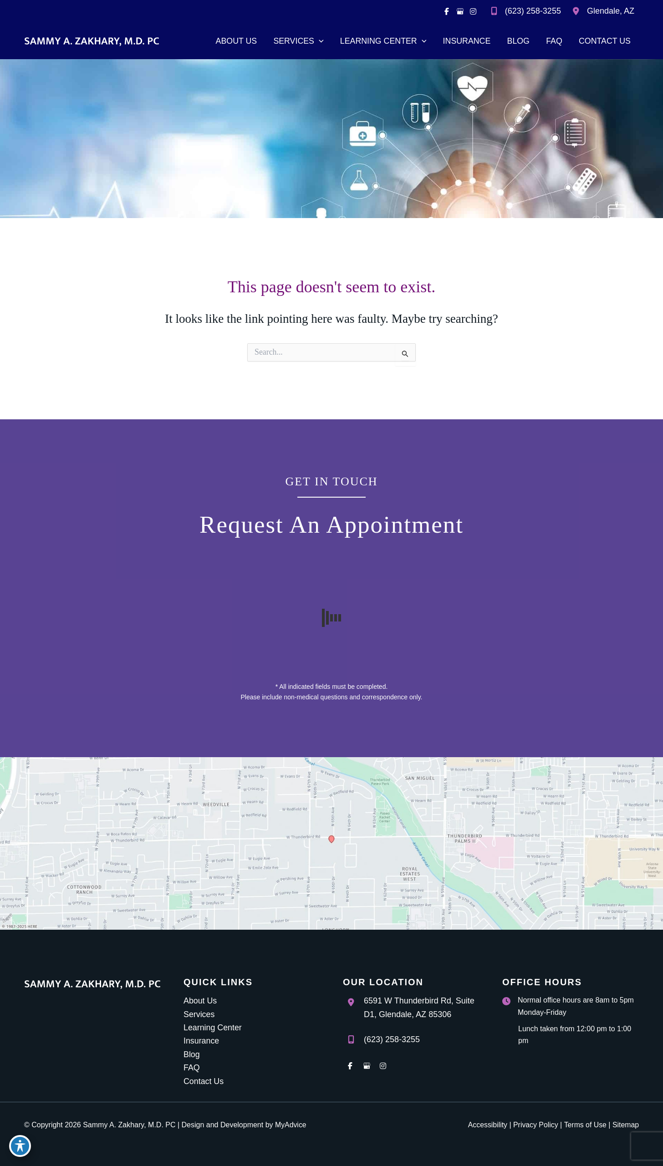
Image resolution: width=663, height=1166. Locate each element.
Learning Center (213, 1027)
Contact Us (204, 1081)
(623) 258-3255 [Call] (533, 10)
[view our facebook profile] (446, 11)
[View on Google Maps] (331, 842)
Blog (192, 1054)
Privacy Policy (535, 1125)
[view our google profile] (460, 11)
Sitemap (625, 1125)
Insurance (201, 1040)
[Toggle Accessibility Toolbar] (20, 1146)
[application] (316, 41)
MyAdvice (290, 1125)
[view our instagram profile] (473, 11)
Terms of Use (584, 1125)
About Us (200, 1000)
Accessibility (486, 1125)
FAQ (192, 1067)
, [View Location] (610, 10)
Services (199, 1013)
